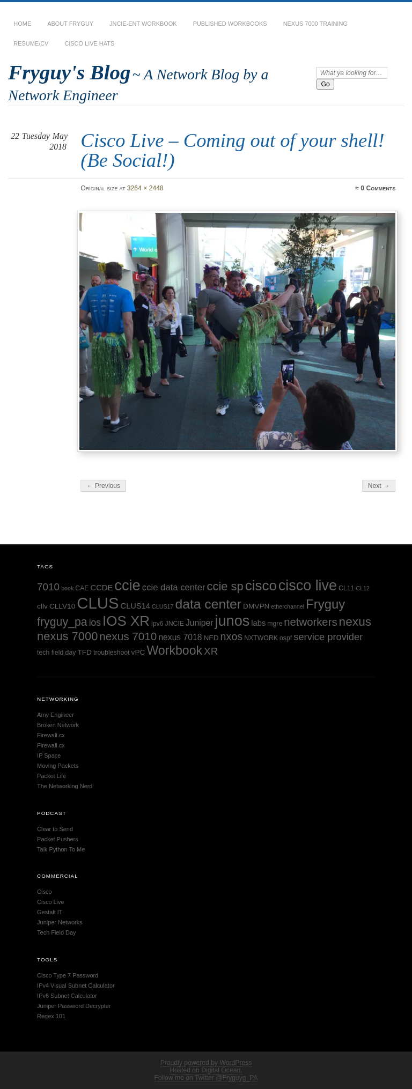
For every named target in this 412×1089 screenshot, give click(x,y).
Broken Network (58, 725)
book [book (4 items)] (67, 588)
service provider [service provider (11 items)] (328, 636)
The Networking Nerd (64, 786)
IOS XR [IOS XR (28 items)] (126, 620)
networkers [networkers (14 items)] (310, 622)
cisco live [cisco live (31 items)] (307, 585)
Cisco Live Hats (89, 43)
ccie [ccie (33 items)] (127, 585)
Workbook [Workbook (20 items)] (174, 650)
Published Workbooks (230, 23)
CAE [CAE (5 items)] (82, 588)
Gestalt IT (49, 912)
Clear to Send (55, 829)
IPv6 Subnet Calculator (67, 995)
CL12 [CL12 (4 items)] (362, 588)
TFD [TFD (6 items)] (84, 652)
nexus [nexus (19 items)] (355, 621)
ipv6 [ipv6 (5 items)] (157, 623)
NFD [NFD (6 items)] (210, 638)
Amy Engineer (55, 715)
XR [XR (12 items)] (211, 651)
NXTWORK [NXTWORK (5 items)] (261, 638)
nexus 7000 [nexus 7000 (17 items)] (67, 636)
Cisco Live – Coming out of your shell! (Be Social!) (232, 150)
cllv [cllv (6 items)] (42, 606)
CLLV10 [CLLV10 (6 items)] (62, 606)
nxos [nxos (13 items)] (231, 636)
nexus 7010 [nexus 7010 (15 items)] (128, 636)
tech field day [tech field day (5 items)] (56, 652)
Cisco (44, 891)
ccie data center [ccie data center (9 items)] (173, 587)
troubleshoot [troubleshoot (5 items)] (111, 652)
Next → (379, 486)
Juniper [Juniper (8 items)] (199, 622)
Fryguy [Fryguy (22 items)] (325, 604)
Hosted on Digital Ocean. (206, 1070)
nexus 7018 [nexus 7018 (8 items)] (180, 637)
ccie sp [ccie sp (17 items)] (225, 586)
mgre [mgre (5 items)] (274, 623)
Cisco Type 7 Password (67, 975)
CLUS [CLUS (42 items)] (98, 603)
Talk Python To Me (61, 849)
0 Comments (377, 188)
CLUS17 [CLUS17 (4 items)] (162, 606)
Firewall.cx (51, 735)
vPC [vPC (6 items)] (138, 652)
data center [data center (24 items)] (208, 604)
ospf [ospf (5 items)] (285, 638)
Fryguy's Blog (69, 72)
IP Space (49, 755)
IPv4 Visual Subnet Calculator (76, 985)
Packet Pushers (57, 839)
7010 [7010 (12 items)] (48, 586)
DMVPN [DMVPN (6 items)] (256, 606)
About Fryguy (70, 23)
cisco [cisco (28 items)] (261, 585)
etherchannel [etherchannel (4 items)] (287, 606)
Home (22, 23)
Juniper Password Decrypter (74, 1006)
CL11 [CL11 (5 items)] (346, 588)
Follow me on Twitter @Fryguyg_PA (206, 1077)
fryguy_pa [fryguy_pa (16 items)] (62, 622)
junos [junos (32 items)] (232, 620)
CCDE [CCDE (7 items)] (102, 587)
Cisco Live (50, 902)
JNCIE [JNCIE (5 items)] (174, 623)
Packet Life (51, 776)
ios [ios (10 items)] (95, 622)
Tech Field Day (56, 932)
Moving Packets (57, 765)
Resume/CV (30, 43)
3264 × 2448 (145, 188)
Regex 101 (51, 1016)
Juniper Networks (60, 922)
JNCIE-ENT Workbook (143, 23)
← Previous (103, 486)
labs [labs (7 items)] (258, 623)
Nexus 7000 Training (315, 23)
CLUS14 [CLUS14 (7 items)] (135, 606)
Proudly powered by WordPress (206, 1062)
